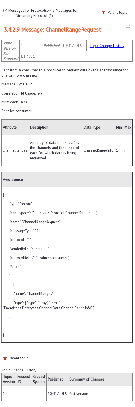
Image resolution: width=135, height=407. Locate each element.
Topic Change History (107, 45)
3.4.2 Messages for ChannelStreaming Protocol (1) (40, 13)
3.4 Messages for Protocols (24, 10)
